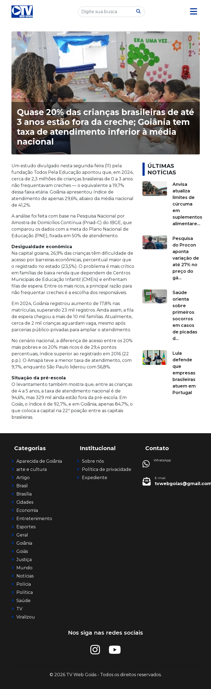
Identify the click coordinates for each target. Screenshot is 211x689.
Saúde (23, 600)
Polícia (23, 584)
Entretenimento (34, 518)
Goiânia (24, 543)
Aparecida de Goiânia (39, 461)
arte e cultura (31, 469)
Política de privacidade (106, 469)
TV (19, 608)
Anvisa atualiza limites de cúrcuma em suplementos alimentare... (187, 204)
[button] (193, 12)
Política (24, 592)
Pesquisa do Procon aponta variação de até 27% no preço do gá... (186, 258)
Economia (27, 510)
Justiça (24, 559)
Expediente (94, 477)
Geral (22, 535)
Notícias (25, 576)
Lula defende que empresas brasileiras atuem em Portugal (184, 373)
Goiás (22, 551)
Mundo (24, 567)
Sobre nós (93, 461)
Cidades (24, 502)
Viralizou (25, 617)
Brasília (24, 494)
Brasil (22, 485)
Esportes (25, 526)
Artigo (23, 477)
